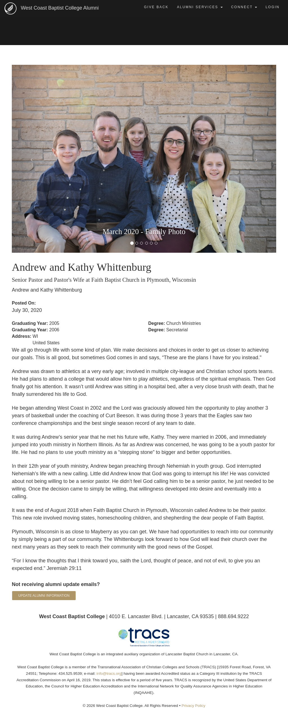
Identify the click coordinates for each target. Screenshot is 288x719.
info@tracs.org (109, 673)
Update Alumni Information (43, 596)
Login (273, 7)
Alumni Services (199, 7)
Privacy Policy (193, 706)
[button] (31, 159)
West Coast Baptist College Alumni (64, 8)
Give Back (156, 7)
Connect (244, 7)
